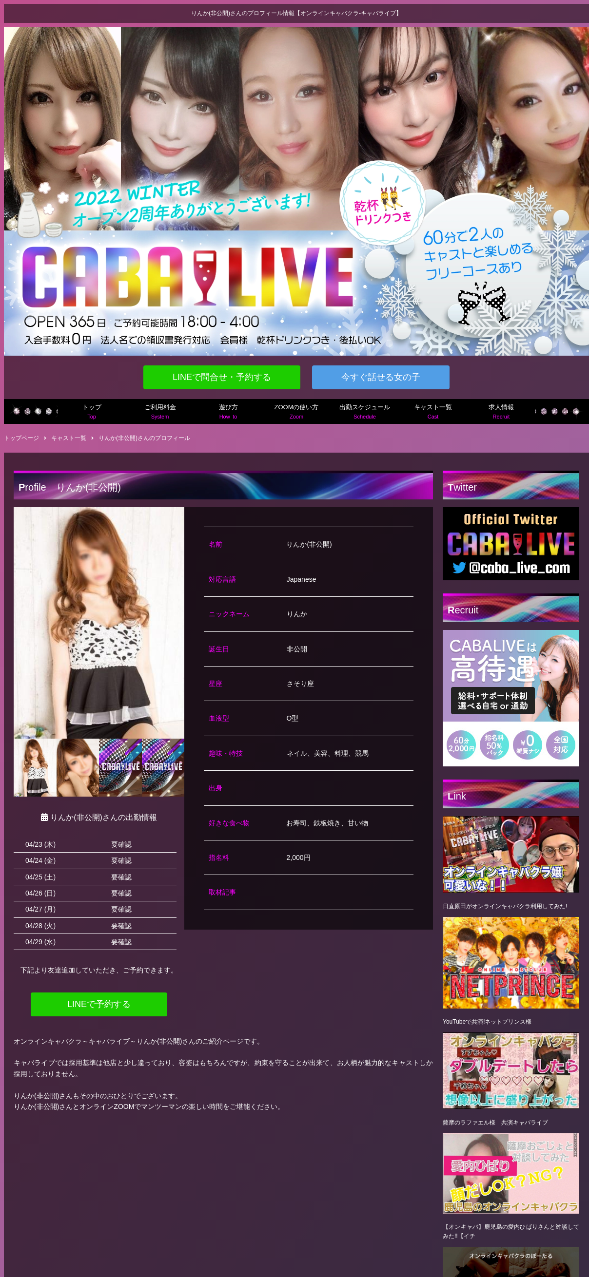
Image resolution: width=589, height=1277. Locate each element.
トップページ (21, 438)
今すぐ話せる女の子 (380, 377)
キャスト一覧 (433, 412)
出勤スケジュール (365, 412)
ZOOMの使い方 (296, 412)
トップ (92, 412)
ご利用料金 (160, 412)
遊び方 (228, 412)
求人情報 (501, 412)
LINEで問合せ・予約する (222, 377)
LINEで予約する (99, 1004)
